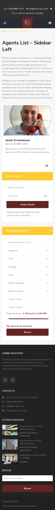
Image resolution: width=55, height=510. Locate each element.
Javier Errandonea (17, 140)
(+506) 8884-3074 (15, 8)
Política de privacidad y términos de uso (20, 506)
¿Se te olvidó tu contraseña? (18, 215)
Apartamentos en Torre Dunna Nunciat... (31, 428)
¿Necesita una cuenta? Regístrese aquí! (22, 212)
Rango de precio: (13, 314)
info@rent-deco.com (38, 8)
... (6, 155)
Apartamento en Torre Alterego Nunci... (30, 442)
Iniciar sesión (28, 204)
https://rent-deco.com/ (16, 410)
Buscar (27, 332)
